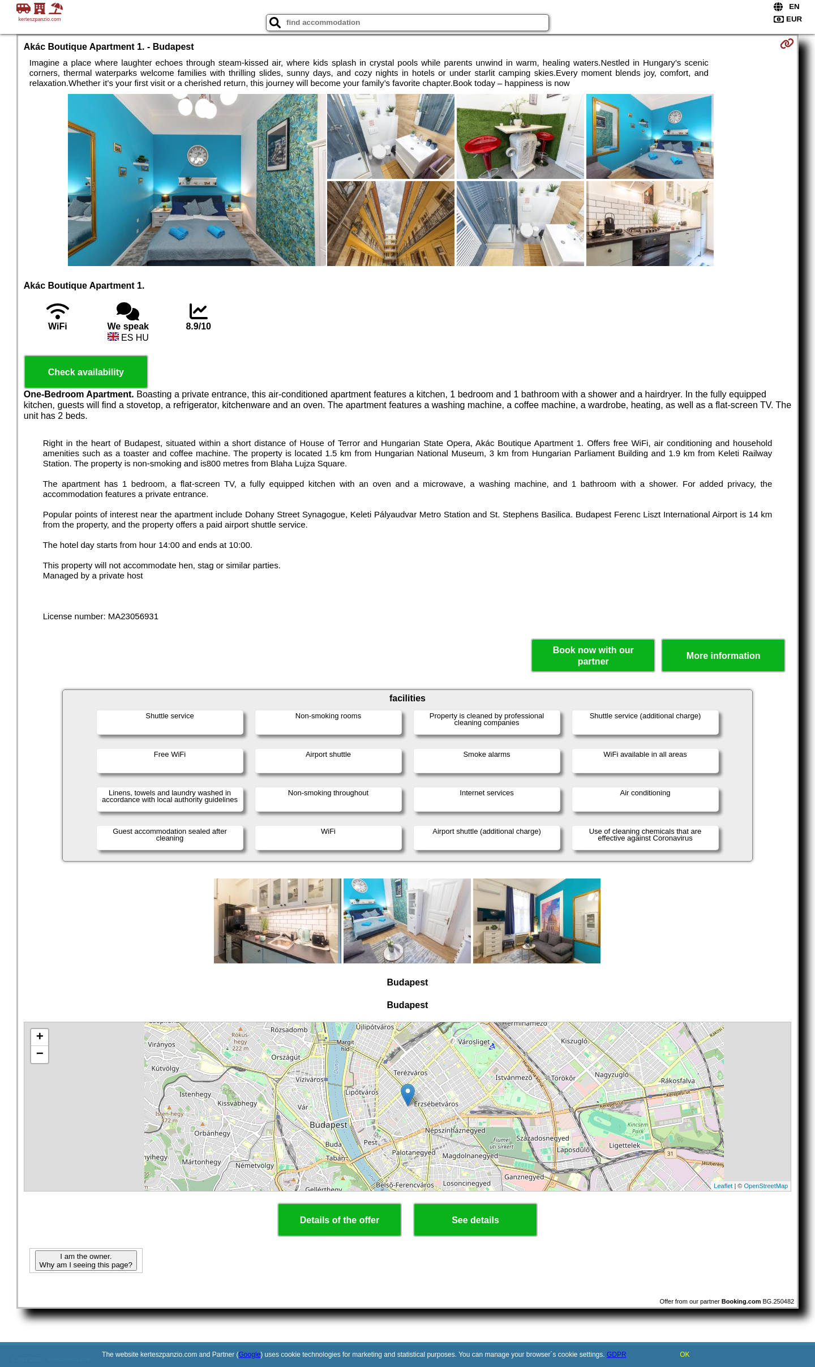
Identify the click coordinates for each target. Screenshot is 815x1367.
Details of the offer (339, 1220)
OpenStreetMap (766, 1185)
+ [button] (40, 1037)
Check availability (86, 372)
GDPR (617, 1355)
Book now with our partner (593, 655)
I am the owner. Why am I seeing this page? (86, 1260)
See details (475, 1220)
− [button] (40, 1054)
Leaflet (723, 1185)
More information (724, 656)
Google (250, 1355)
